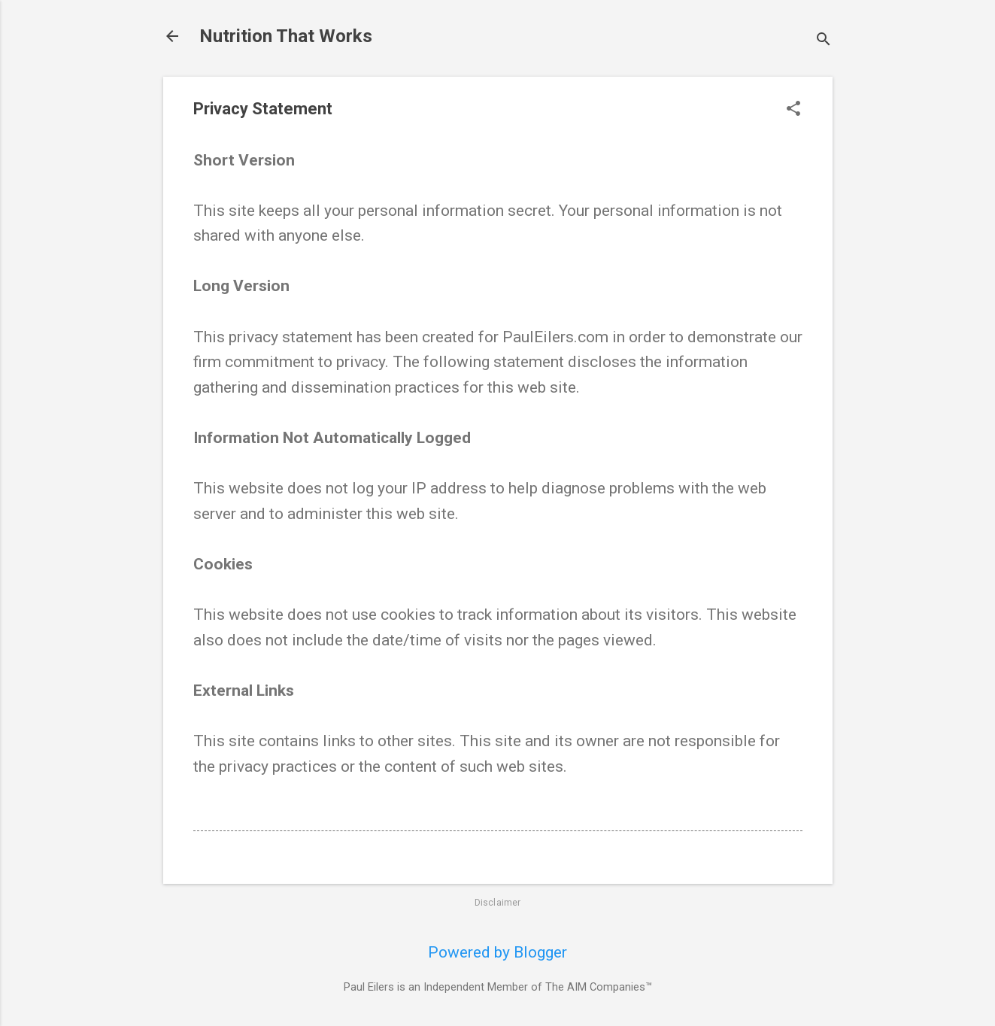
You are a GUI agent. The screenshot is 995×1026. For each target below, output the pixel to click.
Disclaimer (498, 902)
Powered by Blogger (497, 952)
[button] (793, 110)
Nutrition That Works (285, 36)
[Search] (824, 41)
